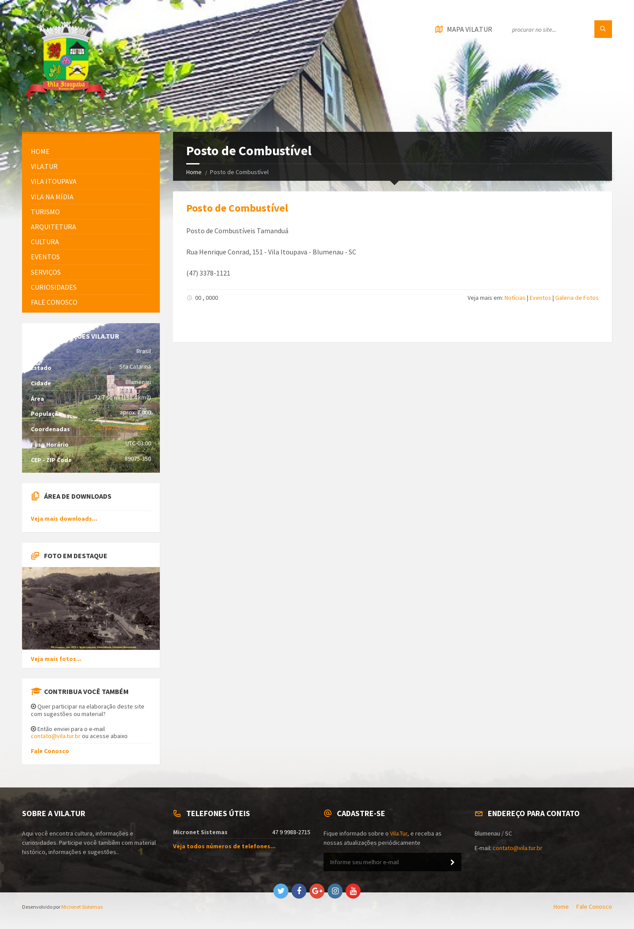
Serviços (46, 272)
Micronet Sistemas (82, 906)
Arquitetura (53, 226)
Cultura (45, 241)
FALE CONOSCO (54, 302)
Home (194, 172)
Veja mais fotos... (56, 659)
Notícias (515, 298)
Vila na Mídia (52, 196)
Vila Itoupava (54, 181)
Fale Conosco (50, 751)
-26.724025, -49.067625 (121, 428)
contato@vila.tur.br (56, 736)
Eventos (540, 298)
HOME (40, 151)
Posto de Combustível (237, 208)
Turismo (45, 211)
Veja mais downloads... (64, 518)
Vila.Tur (44, 166)
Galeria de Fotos (577, 298)
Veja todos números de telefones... (224, 846)
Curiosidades (54, 287)
